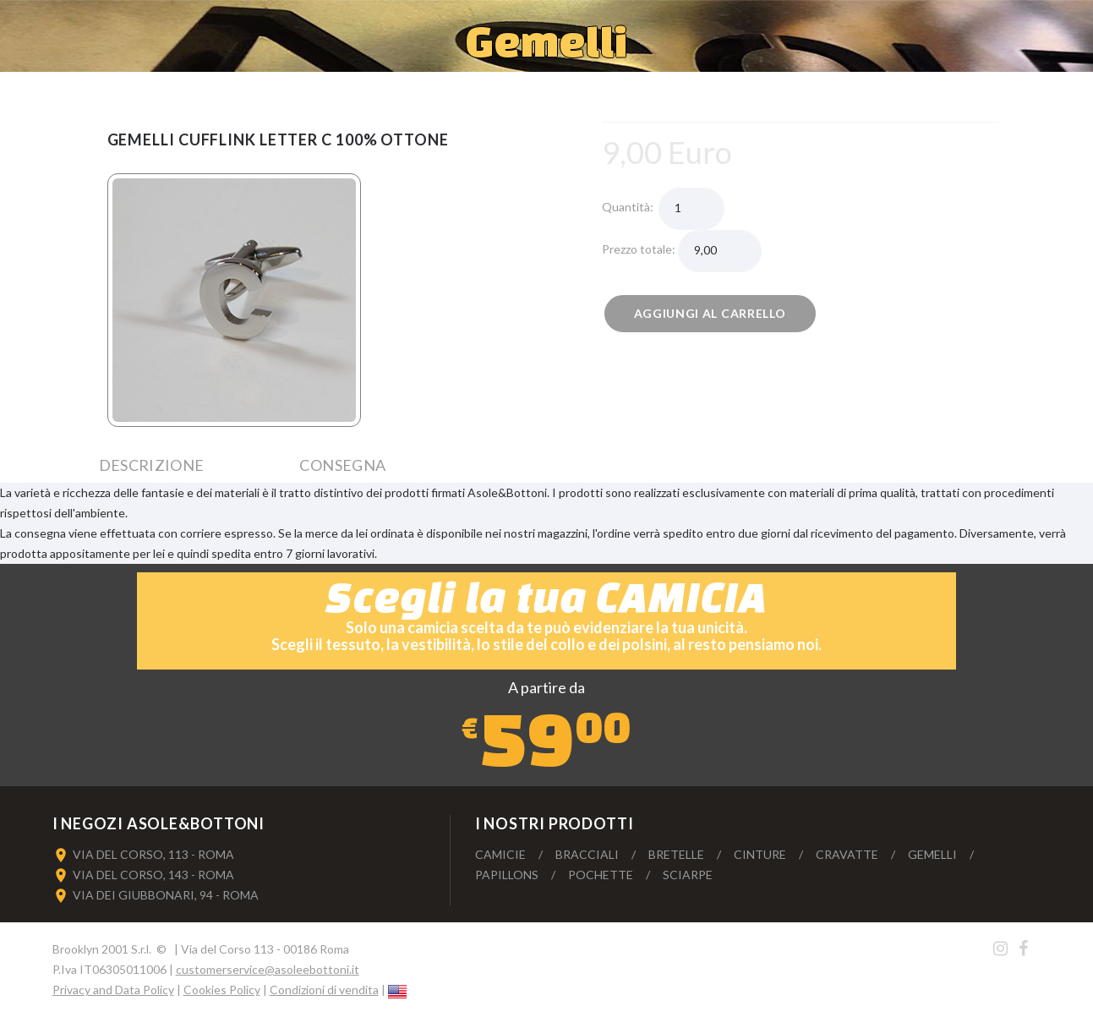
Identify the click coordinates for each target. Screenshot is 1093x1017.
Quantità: (630, 207)
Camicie (500, 854)
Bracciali (587, 854)
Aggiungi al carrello (710, 313)
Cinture (760, 854)
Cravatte (847, 854)
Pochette (600, 874)
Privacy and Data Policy (113, 989)
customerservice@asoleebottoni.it (267, 969)
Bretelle (676, 854)
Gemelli (932, 854)
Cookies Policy (221, 989)
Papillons (506, 874)
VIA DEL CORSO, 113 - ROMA (153, 854)
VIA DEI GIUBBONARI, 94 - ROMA (166, 895)
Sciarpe (688, 874)
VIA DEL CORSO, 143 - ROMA (153, 874)
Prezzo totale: (640, 249)
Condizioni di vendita (324, 989)
